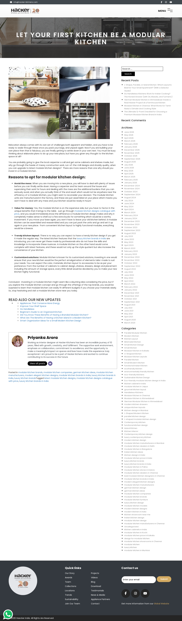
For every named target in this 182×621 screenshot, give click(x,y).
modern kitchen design (135, 440)
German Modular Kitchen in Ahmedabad (143, 401)
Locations (70, 590)
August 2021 (129, 304)
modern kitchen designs (135, 508)
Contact (95, 603)
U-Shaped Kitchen (132, 353)
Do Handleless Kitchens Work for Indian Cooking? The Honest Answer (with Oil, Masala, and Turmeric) (148, 95)
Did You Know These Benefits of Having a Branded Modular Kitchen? (54, 314)
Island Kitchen (130, 428)
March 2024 (129, 212)
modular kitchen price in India (138, 458)
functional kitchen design (136, 425)
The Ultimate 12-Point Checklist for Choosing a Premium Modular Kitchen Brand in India (145, 113)
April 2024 (129, 209)
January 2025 (130, 182)
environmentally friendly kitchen (139, 371)
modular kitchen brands (30, 372)
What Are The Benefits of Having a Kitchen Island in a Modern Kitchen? (55, 317)
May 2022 (128, 278)
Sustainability (71, 599)
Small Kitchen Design (134, 344)
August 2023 (130, 233)
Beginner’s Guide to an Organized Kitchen (41, 311)
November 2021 (131, 296)
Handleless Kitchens (133, 392)
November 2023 (131, 224)
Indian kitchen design (134, 517)
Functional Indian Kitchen (135, 365)
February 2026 (131, 144)
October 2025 (130, 155)
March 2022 (129, 284)
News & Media (98, 594)
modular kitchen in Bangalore (138, 449)
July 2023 (128, 236)
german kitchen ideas (84, 372)
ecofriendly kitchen (133, 368)
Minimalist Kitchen (132, 341)
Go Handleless (27, 309)
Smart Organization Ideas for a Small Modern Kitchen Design (50, 320)
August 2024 (130, 197)
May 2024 (128, 206)
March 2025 (129, 176)
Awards (68, 577)
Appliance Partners (100, 599)
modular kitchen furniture (136, 499)
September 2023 (132, 230)
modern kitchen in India (135, 511)
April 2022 (129, 281)
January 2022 (130, 289)
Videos (94, 577)
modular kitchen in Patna (136, 467)
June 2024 (129, 203)
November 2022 (131, 260)
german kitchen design (135, 487)
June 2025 (129, 167)
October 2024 (130, 191)
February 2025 (131, 179)
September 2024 (132, 194)
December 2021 (131, 293)
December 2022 (132, 257)
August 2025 (130, 161)
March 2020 (129, 322)
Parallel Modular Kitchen (135, 333)
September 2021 (132, 302)
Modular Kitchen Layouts (135, 356)
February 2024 (131, 215)
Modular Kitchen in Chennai (137, 395)
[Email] (50, 363)
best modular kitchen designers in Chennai (144, 476)
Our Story (70, 573)
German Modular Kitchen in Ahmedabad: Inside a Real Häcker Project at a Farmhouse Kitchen (147, 101)
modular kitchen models (135, 505)
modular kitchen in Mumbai (137, 550)
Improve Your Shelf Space (33, 306)
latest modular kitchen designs (60, 378)
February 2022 (131, 287)
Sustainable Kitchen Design (137, 377)
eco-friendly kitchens (134, 374)
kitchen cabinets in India (135, 529)
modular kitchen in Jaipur (136, 386)
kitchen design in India (134, 455)
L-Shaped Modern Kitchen (136, 413)
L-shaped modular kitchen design (140, 419)
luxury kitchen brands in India (91, 238)
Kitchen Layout (131, 338)
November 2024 (132, 188)
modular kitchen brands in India (75, 375)
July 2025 (128, 164)
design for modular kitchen (137, 538)
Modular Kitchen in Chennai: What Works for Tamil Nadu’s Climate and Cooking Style (147, 107)
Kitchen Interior (131, 431)
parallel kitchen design (135, 416)
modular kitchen (132, 544)
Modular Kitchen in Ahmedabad (139, 398)
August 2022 (130, 269)
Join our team (72, 603)
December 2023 (132, 221)
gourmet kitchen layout (135, 389)
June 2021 (128, 310)
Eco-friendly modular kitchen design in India (145, 380)
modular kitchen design (135, 520)
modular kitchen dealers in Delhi (139, 446)
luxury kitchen (130, 547)
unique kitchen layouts (134, 407)
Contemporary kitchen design (138, 434)
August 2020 (130, 319)
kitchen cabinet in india (135, 383)
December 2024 (132, 185)
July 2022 (128, 272)
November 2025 (131, 153)
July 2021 (128, 307)
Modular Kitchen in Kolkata (136, 350)
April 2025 (129, 173)
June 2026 (129, 132)
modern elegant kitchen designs (41, 375)
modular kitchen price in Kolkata (139, 535)
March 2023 (129, 248)
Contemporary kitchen (135, 422)
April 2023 (129, 245)
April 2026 (129, 138)
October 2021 (130, 298)
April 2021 (128, 316)
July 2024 (128, 200)
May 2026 (128, 135)
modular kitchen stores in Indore (139, 470)
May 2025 (128, 170)
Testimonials (97, 590)
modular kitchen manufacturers (139, 484)
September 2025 (132, 158)
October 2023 (130, 227)
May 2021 (128, 313)
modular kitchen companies (58, 372)
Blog (93, 581)
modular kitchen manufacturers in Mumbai (144, 443)
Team (68, 581)
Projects (95, 573)
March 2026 (129, 141)
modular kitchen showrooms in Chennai (143, 541)
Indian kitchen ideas (133, 452)
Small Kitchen (130, 347)
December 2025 (132, 150)
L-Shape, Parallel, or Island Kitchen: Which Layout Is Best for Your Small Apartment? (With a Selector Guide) (148, 87)
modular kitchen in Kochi (135, 532)
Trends (68, 594)
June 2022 (129, 275)
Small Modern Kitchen (134, 362)
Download (96, 586)
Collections (70, 586)
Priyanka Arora (43, 337)
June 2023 (129, 239)
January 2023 (130, 254)
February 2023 (131, 251)
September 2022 (132, 266)
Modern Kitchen (131, 336)
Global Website (161, 603)
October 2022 (130, 263)
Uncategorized (131, 526)
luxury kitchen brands (25, 378)
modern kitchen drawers (136, 404)
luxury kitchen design (134, 502)
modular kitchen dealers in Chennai (141, 472)
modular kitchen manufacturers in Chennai (144, 523)
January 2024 (130, 218)
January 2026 (130, 146)
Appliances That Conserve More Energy (40, 303)
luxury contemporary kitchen (137, 437)
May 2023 (128, 242)
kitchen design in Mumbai (136, 410)
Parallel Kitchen (131, 359)
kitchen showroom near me (137, 514)
